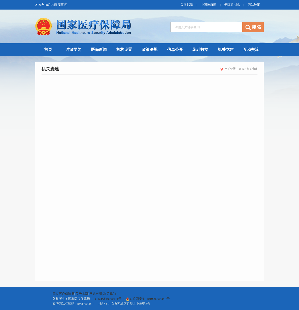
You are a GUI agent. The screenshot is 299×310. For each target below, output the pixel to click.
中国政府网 (208, 4)
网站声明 (95, 293)
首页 (241, 68)
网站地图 (254, 4)
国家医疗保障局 (63, 293)
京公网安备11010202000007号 (148, 298)
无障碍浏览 (231, 4)
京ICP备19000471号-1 (109, 298)
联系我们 (109, 293)
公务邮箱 (186, 4)
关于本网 (82, 293)
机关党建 (252, 68)
